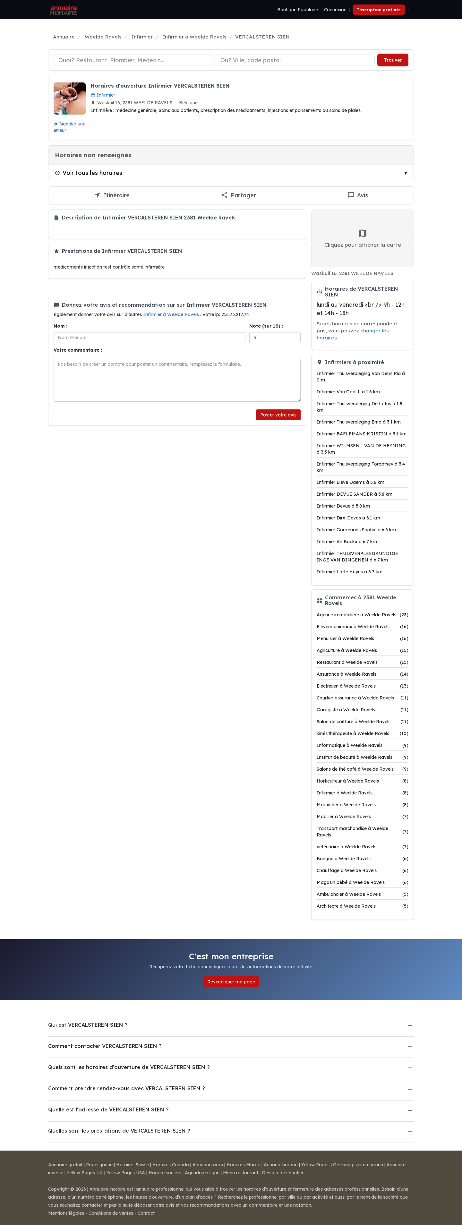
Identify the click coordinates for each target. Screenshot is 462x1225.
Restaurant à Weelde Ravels (362, 662)
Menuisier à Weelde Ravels (362, 638)
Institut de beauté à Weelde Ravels (362, 757)
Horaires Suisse (132, 1165)
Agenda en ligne (202, 1173)
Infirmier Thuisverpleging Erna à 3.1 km (359, 422)
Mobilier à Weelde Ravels (362, 816)
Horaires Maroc (243, 1165)
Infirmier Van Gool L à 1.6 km (348, 392)
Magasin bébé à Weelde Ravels (362, 882)
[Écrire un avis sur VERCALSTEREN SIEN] (358, 195)
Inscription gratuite (379, 9)
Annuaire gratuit (65, 1165)
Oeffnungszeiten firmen (358, 1165)
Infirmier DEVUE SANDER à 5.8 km (354, 494)
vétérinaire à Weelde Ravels (362, 847)
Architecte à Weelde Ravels (362, 906)
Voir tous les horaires (88, 172)
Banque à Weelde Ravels (362, 858)
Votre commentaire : (78, 350)
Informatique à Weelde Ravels (362, 745)
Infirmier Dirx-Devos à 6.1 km (348, 518)
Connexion (335, 10)
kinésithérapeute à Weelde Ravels (362, 733)
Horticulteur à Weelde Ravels (362, 781)
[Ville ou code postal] (295, 60)
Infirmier (103, 95)
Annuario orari (208, 1165)
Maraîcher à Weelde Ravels (362, 804)
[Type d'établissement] (133, 60)
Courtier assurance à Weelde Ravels (362, 698)
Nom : (60, 326)
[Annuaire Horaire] (62, 9)
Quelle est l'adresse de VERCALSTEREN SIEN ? (108, 1109)
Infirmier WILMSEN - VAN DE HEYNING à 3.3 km (361, 449)
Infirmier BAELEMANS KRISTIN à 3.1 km (361, 434)
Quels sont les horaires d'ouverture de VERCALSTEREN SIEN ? (129, 1067)
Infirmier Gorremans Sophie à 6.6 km (356, 530)
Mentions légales (66, 1213)
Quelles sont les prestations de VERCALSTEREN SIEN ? (119, 1130)
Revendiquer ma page (231, 982)
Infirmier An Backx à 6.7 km (347, 541)
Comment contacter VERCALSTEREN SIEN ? (105, 1046)
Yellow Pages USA (126, 1173)
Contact (146, 1213)
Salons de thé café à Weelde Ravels (362, 769)
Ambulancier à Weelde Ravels (362, 894)
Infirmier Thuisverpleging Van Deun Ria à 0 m (361, 377)
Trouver (393, 60)
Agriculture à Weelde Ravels (362, 650)
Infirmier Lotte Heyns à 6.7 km (349, 572)
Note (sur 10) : (266, 326)
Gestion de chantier (283, 1173)
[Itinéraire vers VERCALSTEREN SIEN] (111, 195)
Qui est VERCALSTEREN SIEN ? (88, 1025)
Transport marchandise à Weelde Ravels (362, 832)
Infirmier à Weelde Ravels (171, 314)
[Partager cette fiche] (238, 195)
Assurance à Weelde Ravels (362, 674)
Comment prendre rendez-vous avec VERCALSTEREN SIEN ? (126, 1088)
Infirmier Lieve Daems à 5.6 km (350, 482)
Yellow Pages (315, 1165)
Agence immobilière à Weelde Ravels (362, 615)
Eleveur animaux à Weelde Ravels (362, 626)
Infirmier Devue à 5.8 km (343, 506)
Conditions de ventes (111, 1213)
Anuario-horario (281, 1165)
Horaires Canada (170, 1165)
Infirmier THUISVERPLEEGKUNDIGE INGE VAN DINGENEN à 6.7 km (357, 557)
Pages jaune (99, 1165)
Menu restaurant (240, 1173)
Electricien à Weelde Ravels (362, 686)
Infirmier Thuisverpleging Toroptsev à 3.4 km (361, 467)
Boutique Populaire (297, 10)
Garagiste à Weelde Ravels (362, 710)
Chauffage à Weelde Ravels (362, 870)
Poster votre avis (278, 415)
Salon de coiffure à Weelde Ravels (362, 721)
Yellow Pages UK (85, 1173)
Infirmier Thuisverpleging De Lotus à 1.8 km (359, 407)
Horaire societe (165, 1173)
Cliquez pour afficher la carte (362, 238)
